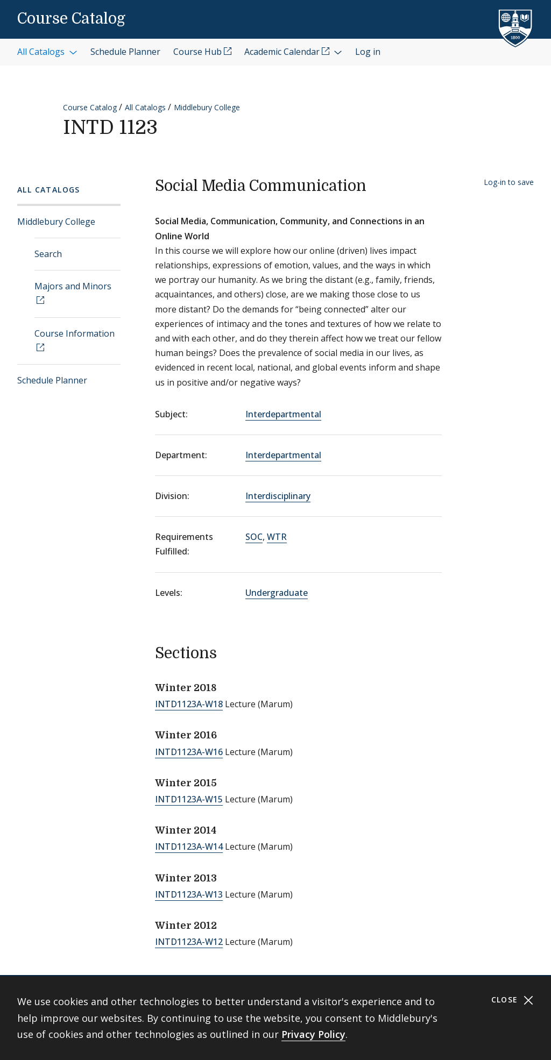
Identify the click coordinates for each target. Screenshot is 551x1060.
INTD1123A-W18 (189, 704)
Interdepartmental (283, 414)
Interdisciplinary (277, 496)
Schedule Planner (52, 380)
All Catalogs (145, 107)
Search (48, 254)
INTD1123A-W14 (189, 846)
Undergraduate (276, 593)
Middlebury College (207, 107)
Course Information (74, 333)
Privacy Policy (313, 1034)
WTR (277, 537)
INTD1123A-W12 (189, 942)
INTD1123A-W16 (189, 752)
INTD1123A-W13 (189, 894)
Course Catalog (71, 18)
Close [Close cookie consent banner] (512, 1000)
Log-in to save (509, 182)
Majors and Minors (72, 286)
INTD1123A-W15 (189, 799)
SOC (254, 537)
